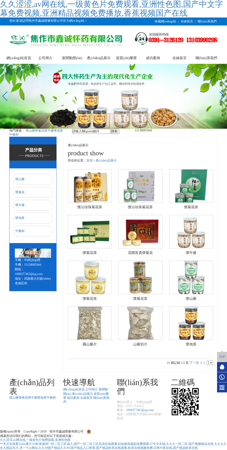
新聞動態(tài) (72, 58)
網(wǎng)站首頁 (18, 58)
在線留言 (187, 21)
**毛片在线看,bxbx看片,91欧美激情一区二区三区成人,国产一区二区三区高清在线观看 (58, 444)
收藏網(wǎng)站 (165, 21)
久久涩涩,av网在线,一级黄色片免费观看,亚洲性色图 (35, 440)
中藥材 (14, 134)
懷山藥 (30, 130)
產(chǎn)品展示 (99, 58)
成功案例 (153, 58)
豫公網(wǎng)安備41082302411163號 (113, 431)
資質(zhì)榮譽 (126, 58)
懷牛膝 (49, 130)
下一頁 (194, 362)
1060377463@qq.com (140, 410)
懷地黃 (58, 130)
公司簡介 (45, 58)
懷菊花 (39, 130)
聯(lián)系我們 (207, 21)
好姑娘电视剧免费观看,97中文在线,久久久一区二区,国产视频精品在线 (165, 444)
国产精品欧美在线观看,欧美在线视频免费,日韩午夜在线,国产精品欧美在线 (147, 448)
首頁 (89, 160)
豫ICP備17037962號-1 (158, 431)
